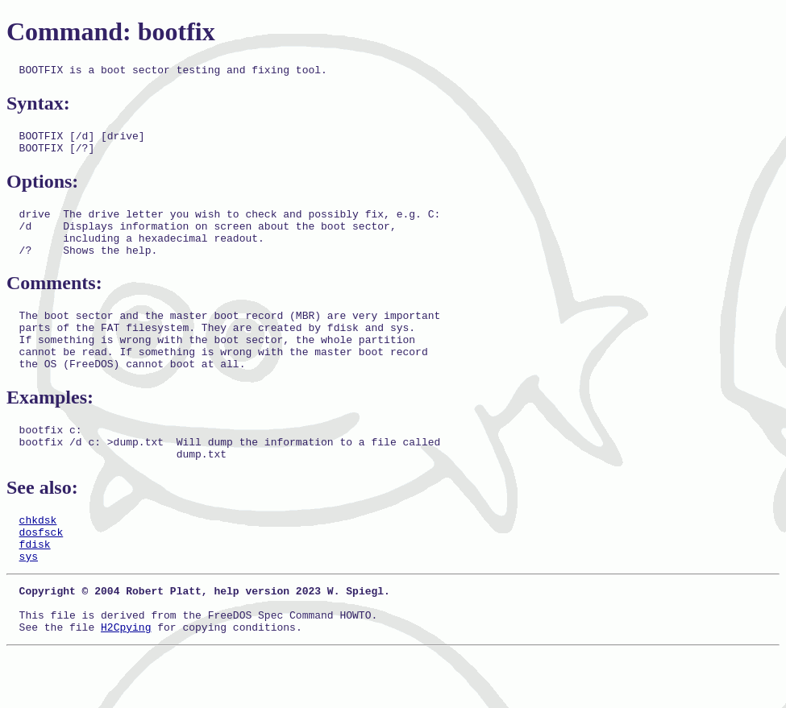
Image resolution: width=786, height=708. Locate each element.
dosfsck (41, 572)
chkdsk (38, 558)
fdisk (35, 587)
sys (28, 601)
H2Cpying (126, 682)
